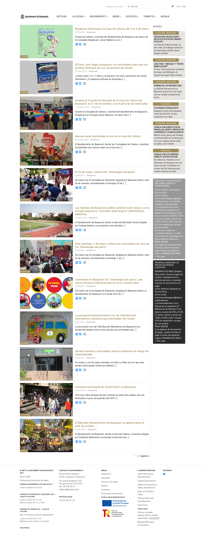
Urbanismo (106, 474)
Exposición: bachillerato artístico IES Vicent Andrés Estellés (167, 39)
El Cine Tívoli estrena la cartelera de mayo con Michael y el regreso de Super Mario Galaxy (169, 72)
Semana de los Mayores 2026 (168, 85)
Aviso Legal (25, 476)
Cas (178, 6)
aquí (163, 256)
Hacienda (105, 478)
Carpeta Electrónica (147, 481)
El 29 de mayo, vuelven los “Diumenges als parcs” (105, 172)
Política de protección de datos (34, 480)
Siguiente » (145, 456)
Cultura (104, 486)
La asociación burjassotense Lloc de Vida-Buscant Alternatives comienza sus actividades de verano (105, 317)
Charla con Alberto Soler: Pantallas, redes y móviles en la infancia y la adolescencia (169, 129)
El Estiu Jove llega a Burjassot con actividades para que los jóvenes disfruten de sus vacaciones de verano (111, 66)
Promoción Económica (111, 493)
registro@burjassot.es (69, 489)
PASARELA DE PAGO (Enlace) (168, 271)
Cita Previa (24, 528)
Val (183, 6)
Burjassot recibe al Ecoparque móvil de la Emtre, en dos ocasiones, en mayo (167, 114)
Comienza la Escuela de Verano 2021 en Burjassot (105, 387)
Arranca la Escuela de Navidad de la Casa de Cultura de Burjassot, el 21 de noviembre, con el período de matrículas (111, 102)
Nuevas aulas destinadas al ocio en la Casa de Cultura (107, 136)
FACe (146, 509)
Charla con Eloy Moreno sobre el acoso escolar (166, 155)
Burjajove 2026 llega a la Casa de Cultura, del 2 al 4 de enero (112, 28)
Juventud (105, 489)
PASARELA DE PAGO (171, 253)
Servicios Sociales (109, 482)
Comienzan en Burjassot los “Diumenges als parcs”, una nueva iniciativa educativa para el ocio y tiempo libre (109, 281)
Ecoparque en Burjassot (166, 108)
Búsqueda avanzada (114, 7)
